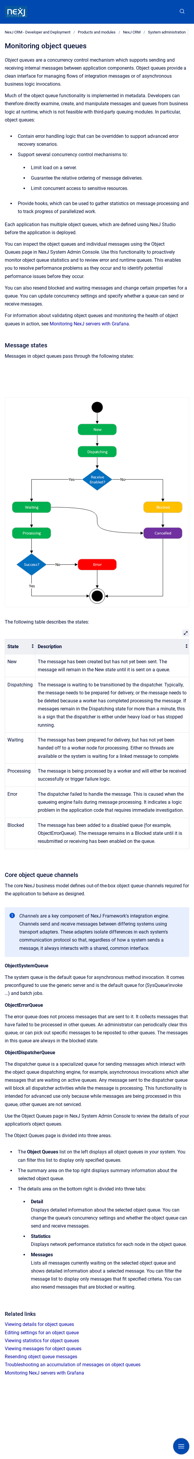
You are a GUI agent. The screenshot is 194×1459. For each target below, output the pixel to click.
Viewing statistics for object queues (42, 1340)
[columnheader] (20, 646)
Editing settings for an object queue (42, 1332)
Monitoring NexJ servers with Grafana (89, 324)
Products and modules (97, 32)
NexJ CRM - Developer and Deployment (37, 32)
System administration (167, 32)
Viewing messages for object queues (43, 1348)
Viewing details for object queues (39, 1324)
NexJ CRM (132, 32)
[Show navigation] (181, 1446)
